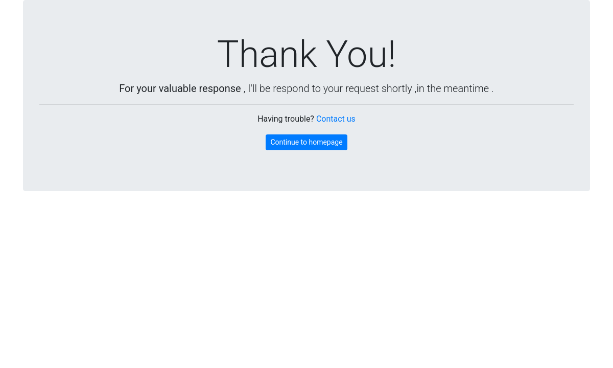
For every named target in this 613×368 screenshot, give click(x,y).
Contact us (336, 119)
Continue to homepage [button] (306, 142)
